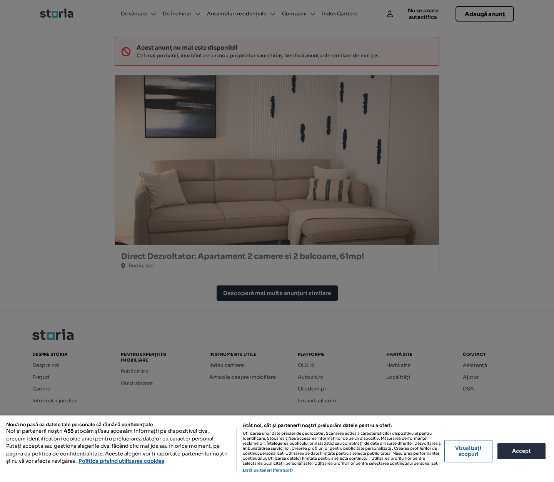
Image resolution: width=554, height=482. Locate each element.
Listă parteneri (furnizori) (268, 470)
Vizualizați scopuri (468, 451)
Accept (521, 451)
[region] (277, 448)
